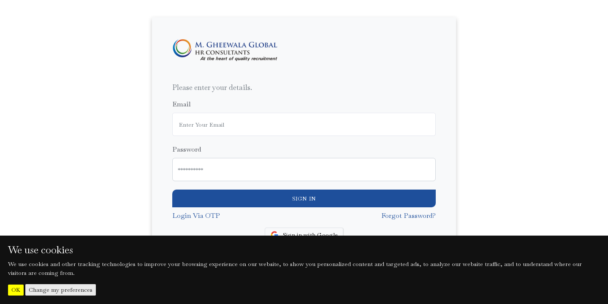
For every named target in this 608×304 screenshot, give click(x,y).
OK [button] (15, 289)
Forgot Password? (408, 215)
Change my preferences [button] (60, 289)
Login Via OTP (196, 215)
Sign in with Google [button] (304, 235)
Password (186, 149)
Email (181, 104)
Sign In (304, 198)
